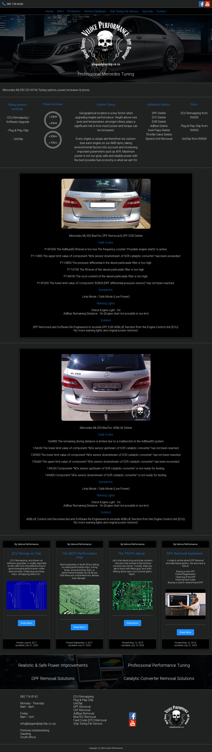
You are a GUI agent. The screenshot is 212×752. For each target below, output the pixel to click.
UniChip (77, 703)
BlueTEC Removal (84, 717)
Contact (161, 11)
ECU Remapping (83, 696)
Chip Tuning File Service (124, 11)
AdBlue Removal (83, 713)
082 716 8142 (15, 3)
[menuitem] (49, 11)
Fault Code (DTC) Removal (90, 720)
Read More (26, 623)
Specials (147, 11)
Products (74, 11)
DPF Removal (82, 706)
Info (60, 11)
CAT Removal (81, 710)
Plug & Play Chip (83, 700)
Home (49, 11)
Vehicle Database (95, 11)
